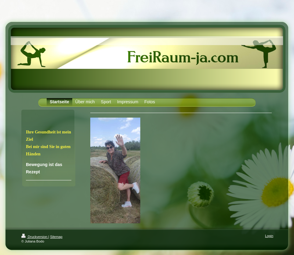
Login (269, 236)
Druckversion (34, 237)
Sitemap (56, 237)
